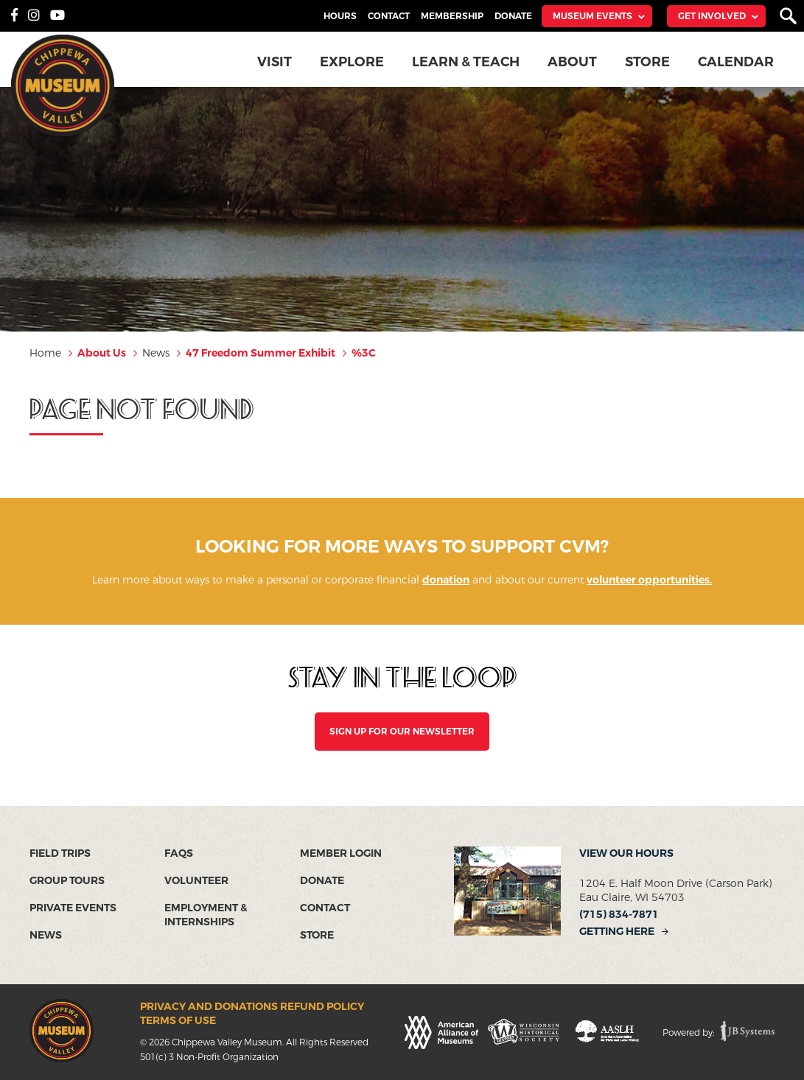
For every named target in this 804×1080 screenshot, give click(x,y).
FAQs (178, 853)
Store (647, 62)
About (572, 62)
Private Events (72, 908)
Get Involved (712, 16)
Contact (389, 16)
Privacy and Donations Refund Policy (252, 1007)
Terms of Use (178, 1021)
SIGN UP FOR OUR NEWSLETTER (402, 731)
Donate (513, 16)
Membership (452, 16)
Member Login (341, 853)
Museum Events (592, 16)
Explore (352, 62)
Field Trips (60, 853)
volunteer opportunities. (649, 580)
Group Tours (67, 881)
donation (445, 580)
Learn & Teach (466, 62)
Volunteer (196, 881)
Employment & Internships (205, 915)
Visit (274, 62)
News (45, 935)
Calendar (736, 62)
